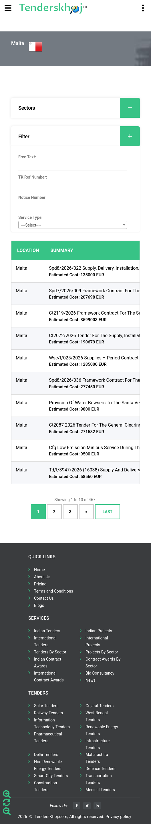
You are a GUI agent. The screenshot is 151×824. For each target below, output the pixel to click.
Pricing (40, 584)
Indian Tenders (47, 631)
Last (107, 511)
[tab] (75, 108)
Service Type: (30, 217)
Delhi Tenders (46, 754)
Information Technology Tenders (52, 723)
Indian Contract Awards (47, 662)
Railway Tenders (48, 713)
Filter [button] (79, 136)
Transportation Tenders (99, 779)
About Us (42, 577)
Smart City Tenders (51, 775)
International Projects (97, 641)
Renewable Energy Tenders (102, 730)
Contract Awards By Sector (103, 662)
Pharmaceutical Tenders (48, 737)
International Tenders (45, 641)
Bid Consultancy (100, 673)
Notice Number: (32, 197)
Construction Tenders (45, 786)
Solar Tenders (46, 705)
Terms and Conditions (53, 591)
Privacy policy (118, 816)
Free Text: (27, 157)
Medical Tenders (100, 789)
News (91, 680)
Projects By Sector (102, 652)
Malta (21, 268)
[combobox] (72, 225)
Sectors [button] (79, 108)
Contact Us (44, 598)
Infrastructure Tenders (98, 744)
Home (39, 569)
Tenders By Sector (50, 652)
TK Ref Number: (32, 177)
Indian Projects (99, 631)
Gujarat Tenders (100, 705)
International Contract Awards (49, 676)
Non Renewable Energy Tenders (48, 765)
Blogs (39, 605)
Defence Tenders (101, 768)
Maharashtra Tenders (97, 758)
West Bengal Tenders (97, 716)
